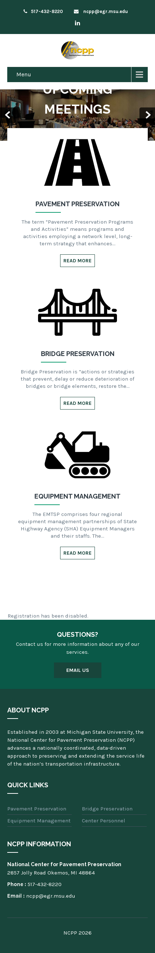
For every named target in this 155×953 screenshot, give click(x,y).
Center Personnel (103, 820)
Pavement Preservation (36, 808)
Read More (77, 261)
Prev (8, 115)
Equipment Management (39, 820)
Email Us (77, 670)
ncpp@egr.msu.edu (101, 11)
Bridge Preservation (107, 808)
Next (147, 115)
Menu (23, 74)
